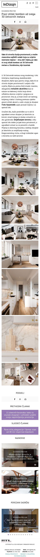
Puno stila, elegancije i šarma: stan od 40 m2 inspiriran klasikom (20, 430)
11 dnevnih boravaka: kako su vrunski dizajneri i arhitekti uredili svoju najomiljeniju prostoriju (20, 415)
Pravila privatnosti (11, 554)
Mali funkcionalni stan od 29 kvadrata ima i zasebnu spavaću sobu (20, 522)
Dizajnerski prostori (9, 11)
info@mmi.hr (31, 549)
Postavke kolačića (20, 556)
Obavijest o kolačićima (27, 554)
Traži (36, 7)
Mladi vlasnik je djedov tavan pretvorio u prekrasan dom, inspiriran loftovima (20, 483)
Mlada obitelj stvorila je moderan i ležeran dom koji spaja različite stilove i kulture (20, 456)
